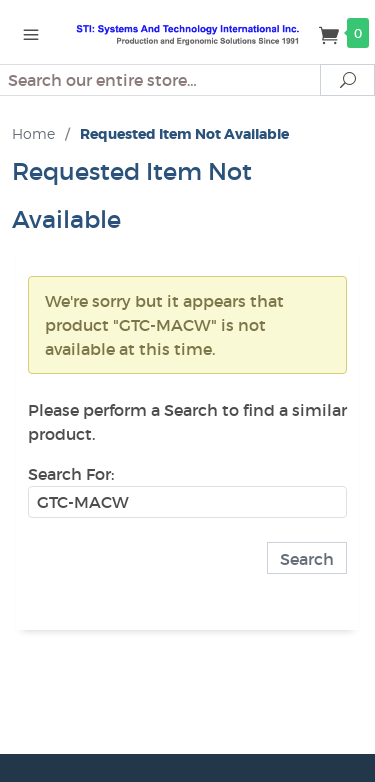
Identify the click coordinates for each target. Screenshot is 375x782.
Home (33, 133)
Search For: (71, 474)
